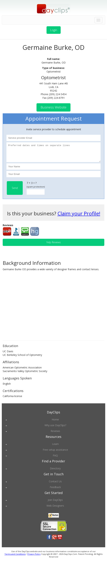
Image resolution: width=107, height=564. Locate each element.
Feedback (55, 490)
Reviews (55, 434)
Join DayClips (55, 503)
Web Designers (55, 509)
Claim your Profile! (78, 216)
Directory (55, 471)
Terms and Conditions (15, 557)
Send (15, 191)
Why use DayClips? (55, 428)
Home (55, 422)
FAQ (55, 458)
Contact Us (55, 484)
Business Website (53, 107)
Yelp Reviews (53, 245)
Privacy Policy (34, 557)
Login (53, 30)
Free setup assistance (55, 453)
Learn (55, 447)
